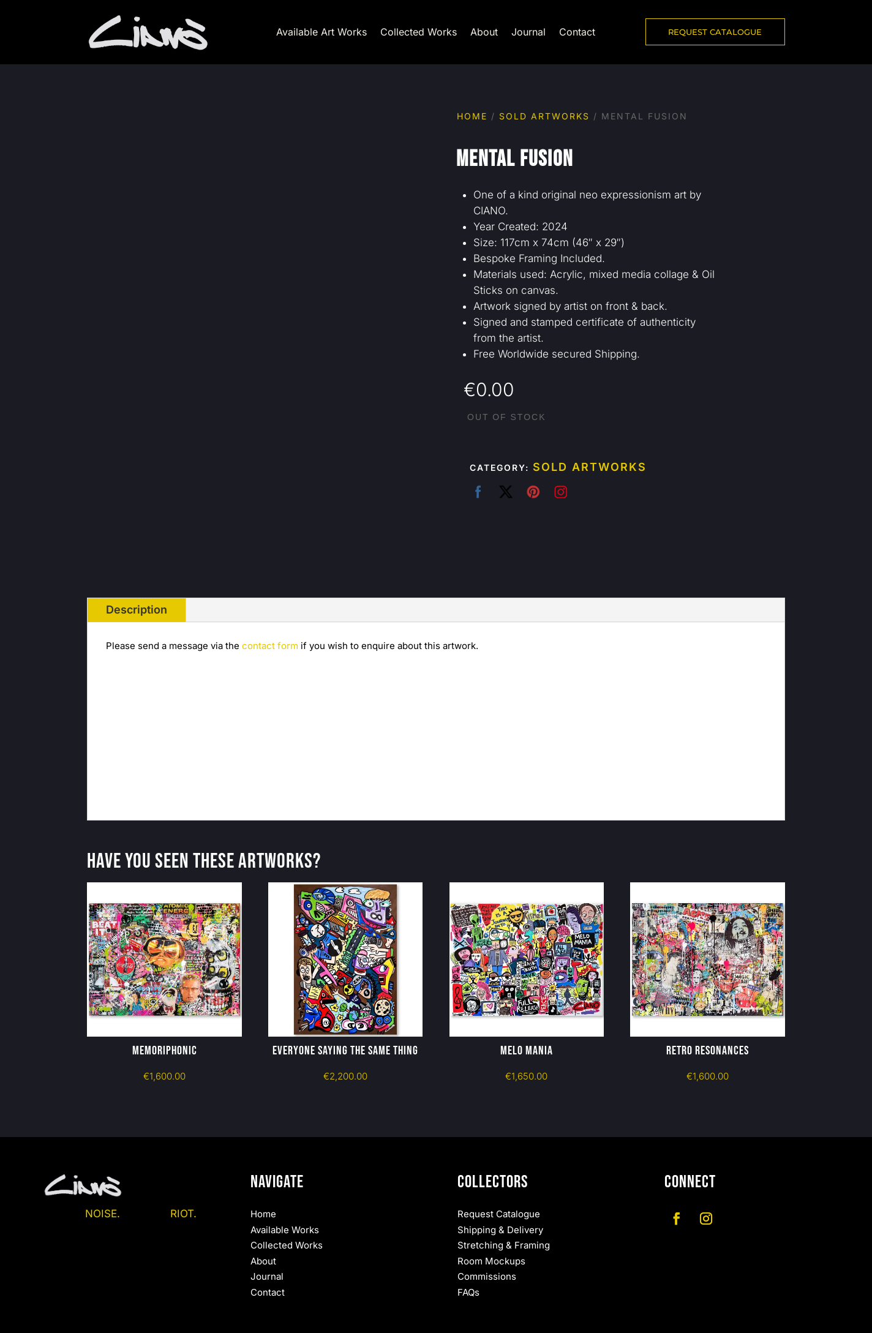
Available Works (284, 1230)
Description (136, 609)
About (484, 33)
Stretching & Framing (503, 1245)
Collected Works (418, 33)
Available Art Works (321, 33)
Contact (577, 33)
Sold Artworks (544, 116)
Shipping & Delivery (500, 1230)
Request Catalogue (498, 1214)
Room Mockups (491, 1261)
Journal (528, 33)
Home (472, 116)
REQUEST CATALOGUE (715, 32)
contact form (270, 645)
